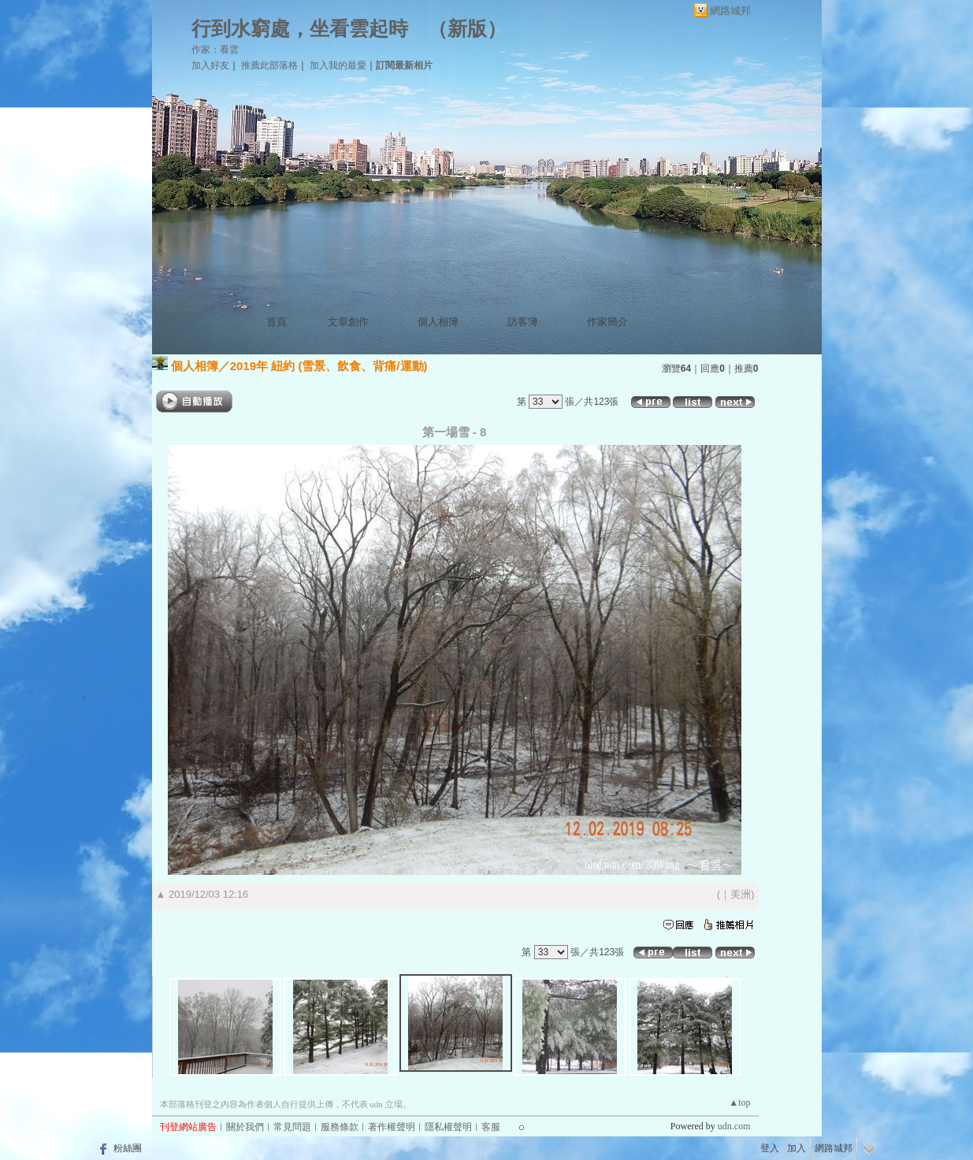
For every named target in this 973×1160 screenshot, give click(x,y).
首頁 (276, 322)
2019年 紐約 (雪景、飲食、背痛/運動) (329, 365)
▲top (739, 1102)
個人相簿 (438, 322)
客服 (490, 1126)
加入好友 (210, 65)
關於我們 (245, 1126)
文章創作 (348, 322)
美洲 (740, 894)
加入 (796, 1148)
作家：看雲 (215, 49)
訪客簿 (522, 322)
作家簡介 (607, 322)
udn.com (734, 1126)
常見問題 (292, 1126)
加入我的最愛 (338, 65)
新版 (467, 28)
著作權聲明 (391, 1126)
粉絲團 (127, 1148)
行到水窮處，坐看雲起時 (299, 28)
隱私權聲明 (448, 1126)
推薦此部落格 (269, 65)
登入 (769, 1148)
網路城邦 (730, 11)
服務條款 (339, 1126)
